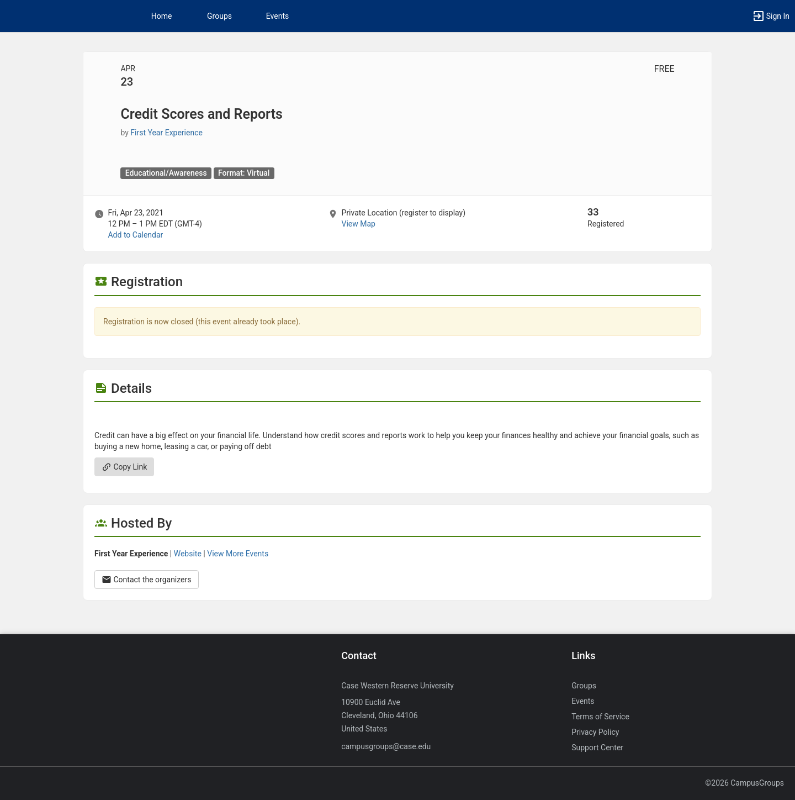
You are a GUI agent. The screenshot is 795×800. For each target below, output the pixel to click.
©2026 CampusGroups (744, 782)
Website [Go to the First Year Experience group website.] (188, 553)
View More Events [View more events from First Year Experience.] (237, 553)
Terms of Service (600, 716)
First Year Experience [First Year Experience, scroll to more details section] (166, 132)
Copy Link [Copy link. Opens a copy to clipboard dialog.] (124, 466)
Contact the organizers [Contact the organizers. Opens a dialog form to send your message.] (147, 579)
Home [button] (161, 16)
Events (277, 16)
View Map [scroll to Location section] (358, 223)
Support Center (597, 747)
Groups (219, 16)
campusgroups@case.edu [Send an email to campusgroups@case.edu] (386, 746)
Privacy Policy (595, 732)
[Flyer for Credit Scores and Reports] (397, 418)
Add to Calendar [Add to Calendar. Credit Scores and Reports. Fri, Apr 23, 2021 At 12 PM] (135, 234)
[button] (770, 16)
